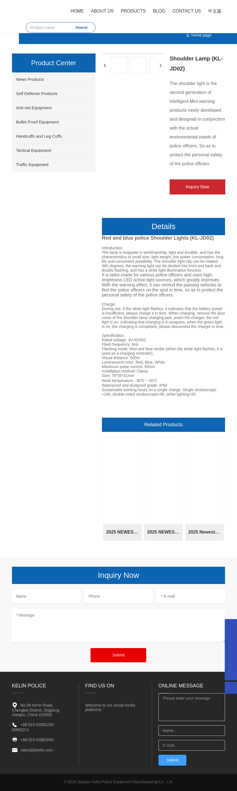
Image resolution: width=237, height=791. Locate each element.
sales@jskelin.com (36, 750)
